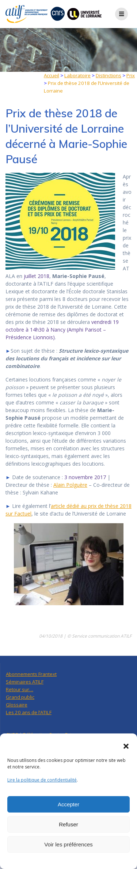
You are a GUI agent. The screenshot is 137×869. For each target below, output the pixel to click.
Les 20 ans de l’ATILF (29, 712)
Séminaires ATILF (24, 681)
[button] (126, 746)
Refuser (68, 824)
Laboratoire (77, 75)
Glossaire (16, 704)
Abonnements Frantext (31, 674)
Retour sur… (19, 689)
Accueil (51, 75)
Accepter (68, 804)
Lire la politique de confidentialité (42, 780)
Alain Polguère (70, 484)
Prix (130, 75)
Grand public (20, 697)
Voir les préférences (68, 844)
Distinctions (108, 75)
